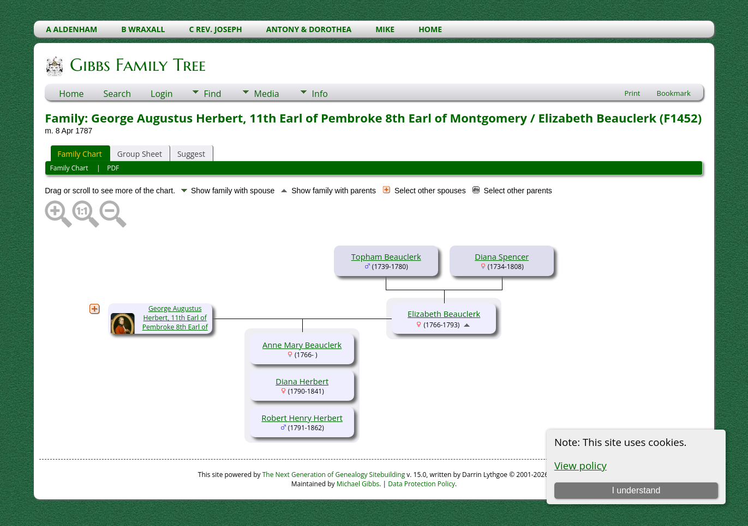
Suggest (191, 154)
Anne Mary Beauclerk (302, 344)
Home (71, 94)
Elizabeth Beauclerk (444, 313)
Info (320, 94)
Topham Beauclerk (386, 256)
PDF (113, 168)
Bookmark (674, 93)
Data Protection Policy (421, 483)
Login (162, 94)
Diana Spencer (502, 256)
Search (117, 94)
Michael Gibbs (358, 483)
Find (213, 94)
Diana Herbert (302, 381)
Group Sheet (139, 154)
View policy (580, 465)
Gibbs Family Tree (137, 65)
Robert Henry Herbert (302, 417)
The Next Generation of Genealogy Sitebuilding (333, 474)
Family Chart (79, 154)
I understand (636, 490)
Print (632, 93)
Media (266, 94)
